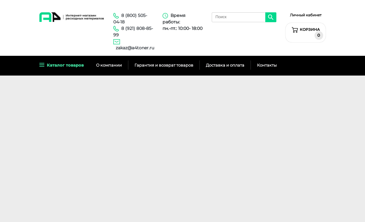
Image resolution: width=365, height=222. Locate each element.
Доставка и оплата (225, 65)
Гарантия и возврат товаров (163, 65)
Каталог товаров (61, 65)
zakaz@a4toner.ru (135, 48)
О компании (109, 65)
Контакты (267, 65)
